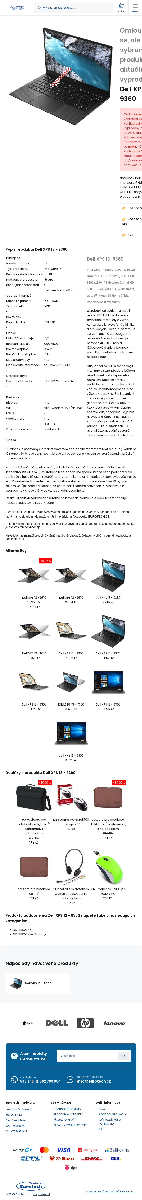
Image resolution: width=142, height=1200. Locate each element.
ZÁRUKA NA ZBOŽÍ (64, 1120)
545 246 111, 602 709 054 (40, 1081)
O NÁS (102, 1109)
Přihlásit (123, 1056)
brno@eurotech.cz (93, 1081)
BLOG (102, 1129)
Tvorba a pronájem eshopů (101, 1191)
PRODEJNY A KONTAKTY (68, 1114)
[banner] (17, 8)
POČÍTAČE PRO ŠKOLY (112, 1114)
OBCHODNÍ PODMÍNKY (67, 1109)
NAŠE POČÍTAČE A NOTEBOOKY (110, 1121)
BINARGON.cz (128, 1191)
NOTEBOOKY (22, 930)
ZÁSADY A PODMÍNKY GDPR (70, 1125)
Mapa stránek (41, 1194)
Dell (130, 235)
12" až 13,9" (40, 934)
